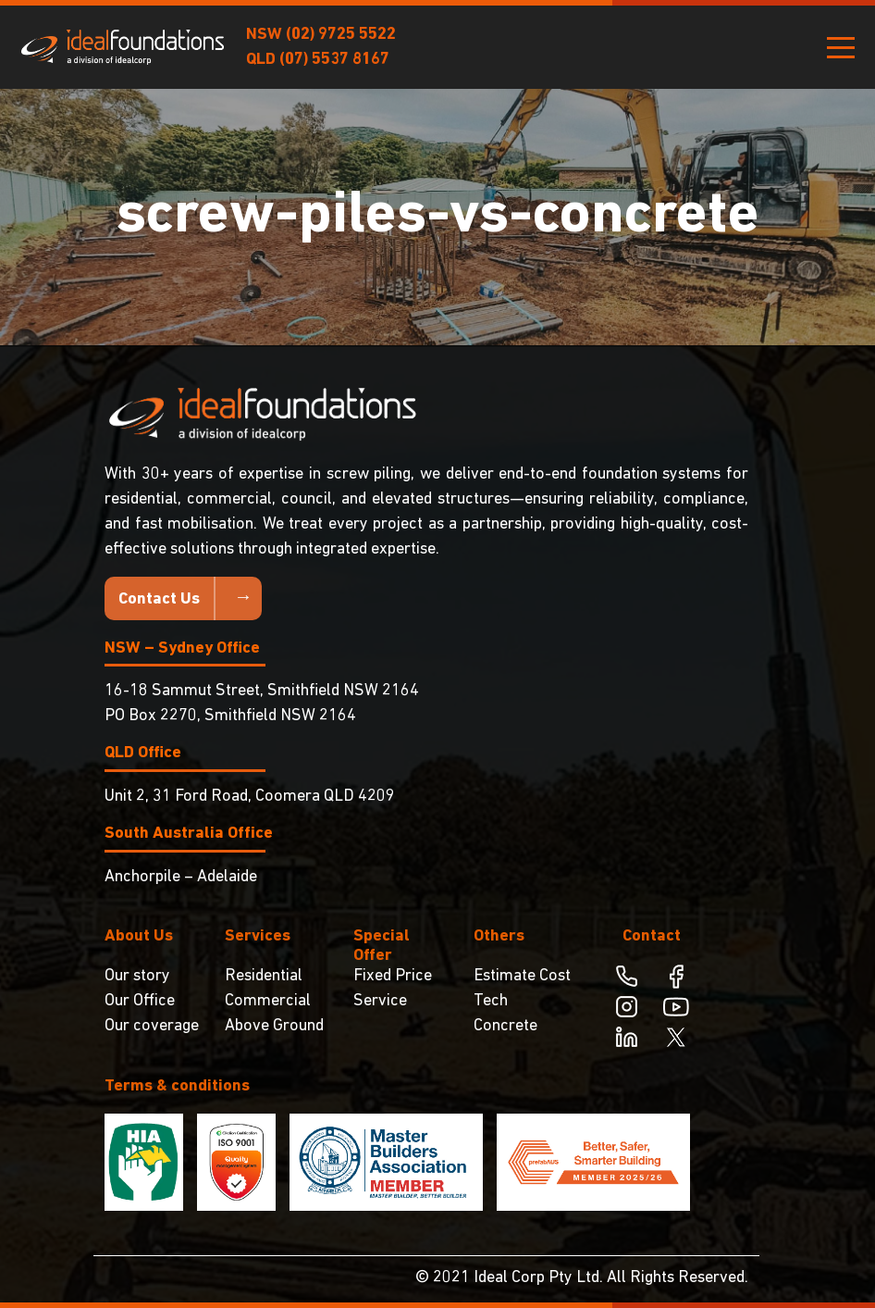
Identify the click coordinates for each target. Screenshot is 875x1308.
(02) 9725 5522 (341, 35)
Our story (137, 976)
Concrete (505, 1026)
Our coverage (152, 1026)
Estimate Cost (522, 976)
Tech (491, 1001)
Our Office (140, 1001)
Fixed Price (392, 976)
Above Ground (274, 1026)
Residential (263, 976)
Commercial (268, 1001)
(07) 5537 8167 (334, 60)
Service (380, 1001)
